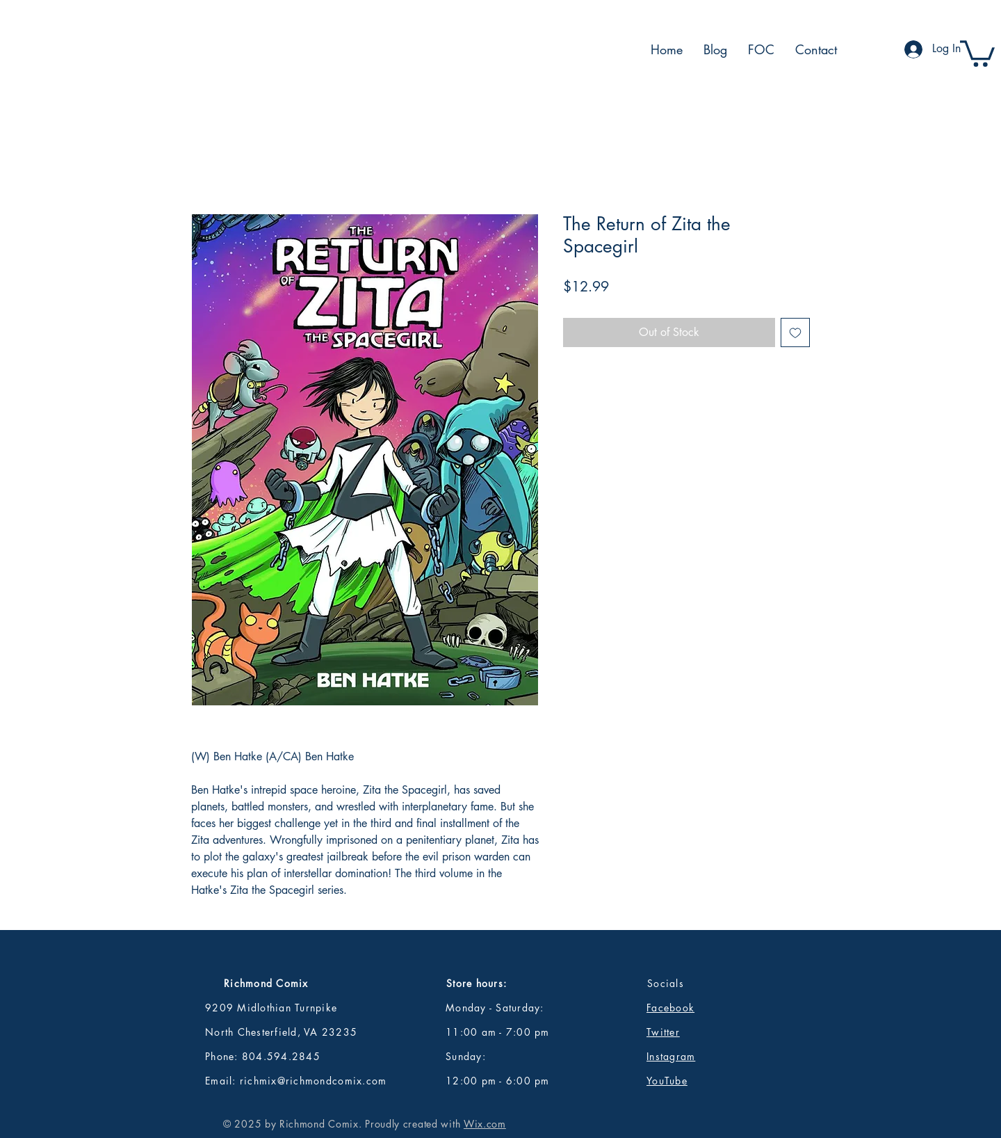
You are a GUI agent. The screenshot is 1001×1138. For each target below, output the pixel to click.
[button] (977, 52)
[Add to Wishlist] (795, 332)
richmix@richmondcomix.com (313, 1080)
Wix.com (485, 1123)
